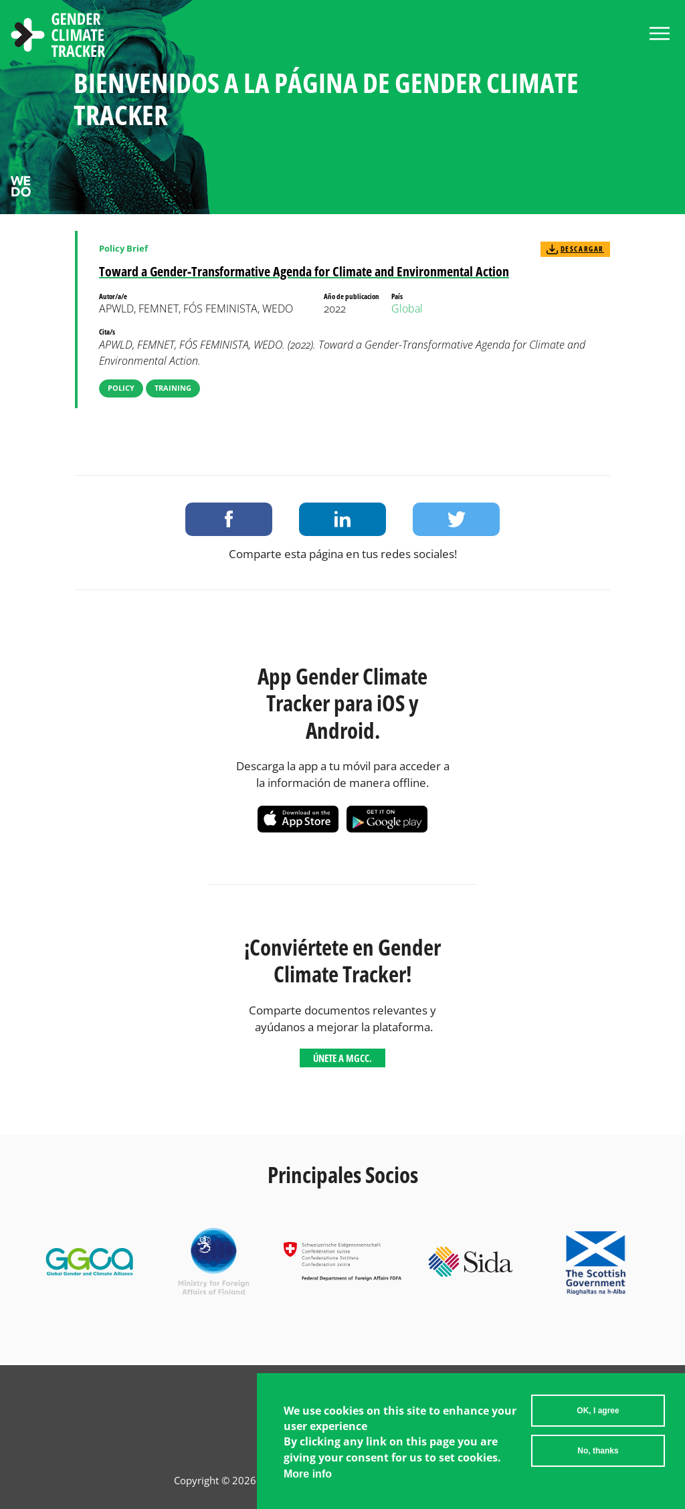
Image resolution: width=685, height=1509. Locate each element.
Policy (121, 388)
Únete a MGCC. (342, 1058)
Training (173, 388)
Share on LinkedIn (342, 519)
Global (407, 308)
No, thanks (597, 1450)
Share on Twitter (456, 519)
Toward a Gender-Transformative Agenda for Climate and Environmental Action (304, 271)
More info (308, 1474)
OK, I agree (598, 1410)
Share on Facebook (228, 519)
